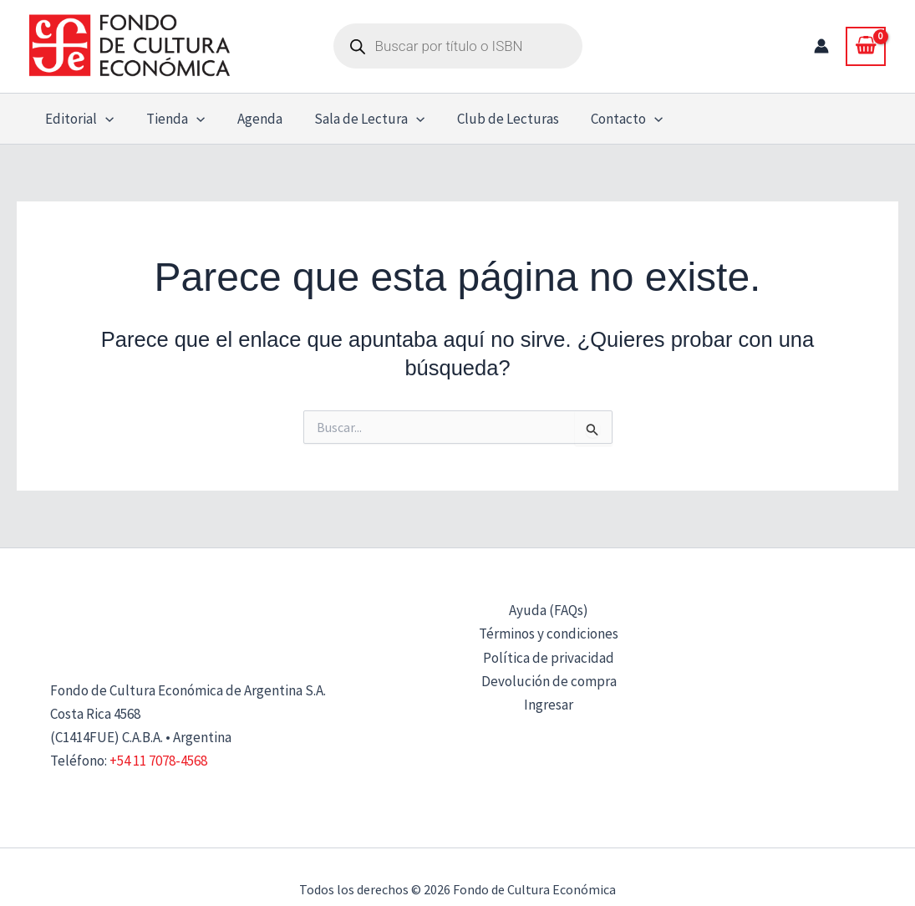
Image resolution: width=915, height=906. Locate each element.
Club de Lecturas (491, 118)
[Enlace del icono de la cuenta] (821, 45)
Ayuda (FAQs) (548, 610)
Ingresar (548, 704)
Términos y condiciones (548, 633)
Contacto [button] (607, 119)
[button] (103, 119)
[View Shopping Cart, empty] (866, 46)
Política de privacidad (548, 658)
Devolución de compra (549, 681)
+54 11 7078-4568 (158, 760)
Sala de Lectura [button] (356, 119)
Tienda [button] (169, 119)
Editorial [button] (77, 119)
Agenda (249, 118)
